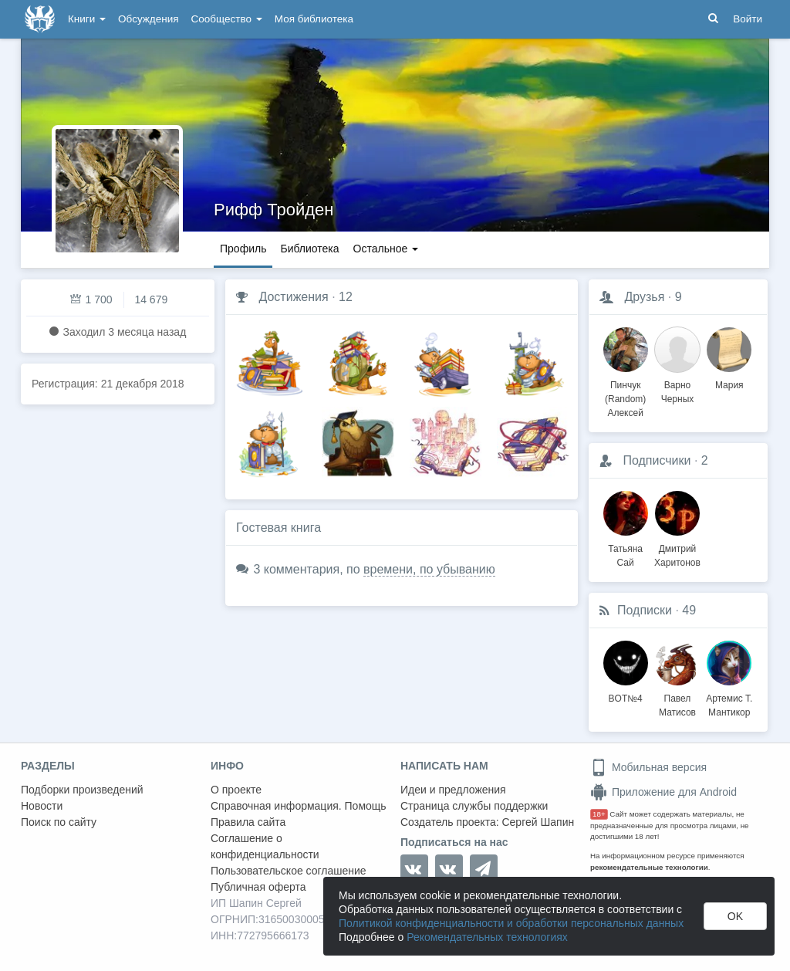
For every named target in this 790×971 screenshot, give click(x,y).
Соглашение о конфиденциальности (265, 846)
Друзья (644, 296)
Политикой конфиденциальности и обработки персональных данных (511, 923)
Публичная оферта (258, 887)
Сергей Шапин (537, 822)
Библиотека (309, 248)
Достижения (293, 296)
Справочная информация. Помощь (299, 806)
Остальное (386, 248)
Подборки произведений (82, 789)
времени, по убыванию (429, 569)
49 (689, 610)
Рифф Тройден (273, 209)
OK (735, 916)
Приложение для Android (663, 791)
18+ (599, 814)
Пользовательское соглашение (288, 870)
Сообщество (226, 19)
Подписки (644, 610)
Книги (87, 19)
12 (346, 296)
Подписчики (656, 460)
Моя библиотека (314, 19)
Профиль (243, 248)
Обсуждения (148, 19)
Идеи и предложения (453, 789)
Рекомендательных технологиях (487, 937)
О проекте (236, 789)
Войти (747, 19)
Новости (41, 806)
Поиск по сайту (58, 822)
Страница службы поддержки (474, 806)
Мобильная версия (648, 767)
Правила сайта (248, 822)
